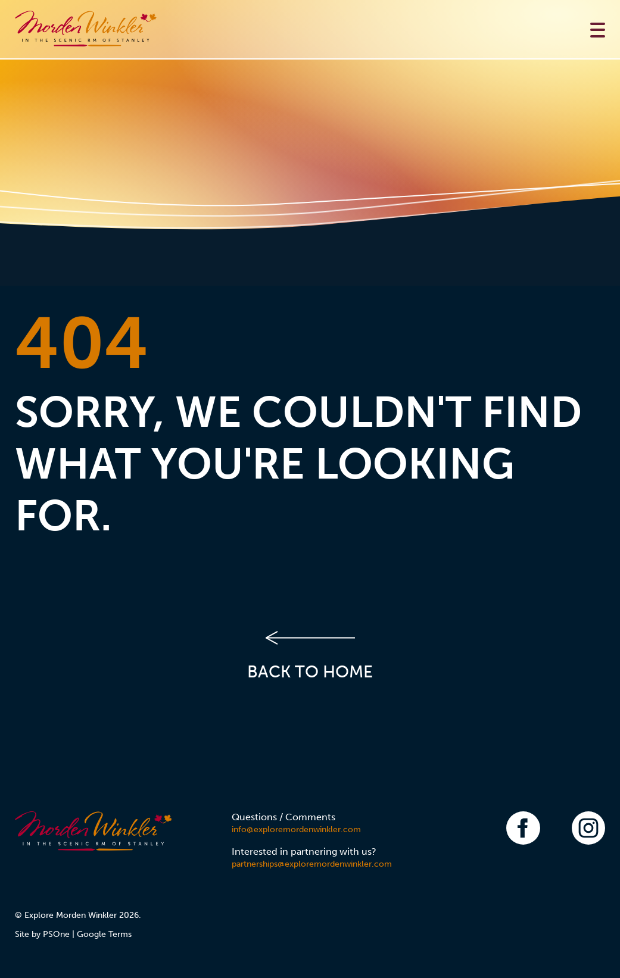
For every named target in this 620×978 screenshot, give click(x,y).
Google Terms (104, 934)
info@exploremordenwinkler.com (296, 829)
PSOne (56, 934)
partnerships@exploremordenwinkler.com (312, 864)
